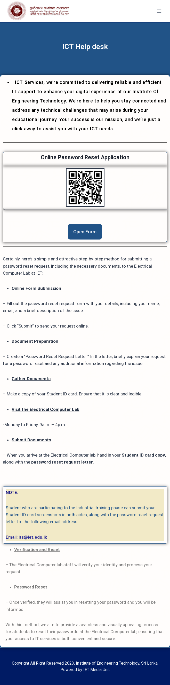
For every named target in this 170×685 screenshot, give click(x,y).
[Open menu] (159, 11)
